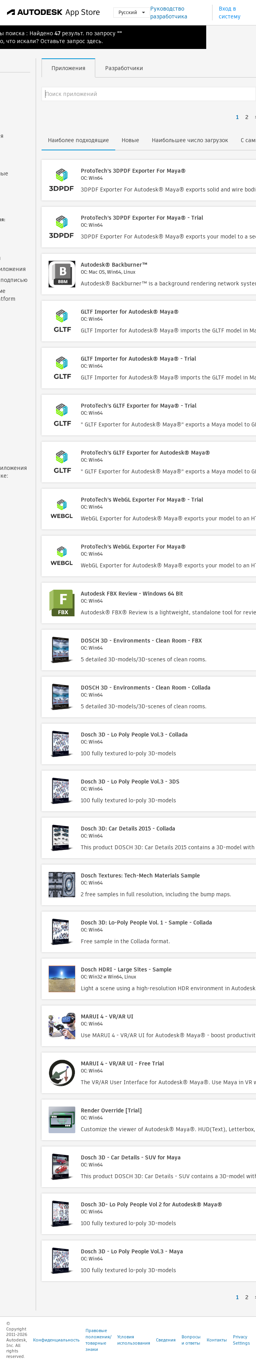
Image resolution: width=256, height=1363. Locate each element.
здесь (94, 41)
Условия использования (133, 1340)
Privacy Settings (241, 1340)
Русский (131, 12)
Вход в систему (230, 12)
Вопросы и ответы (191, 1340)
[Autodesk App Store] (53, 12)
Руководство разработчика (168, 12)
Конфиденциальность (56, 1340)
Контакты (217, 1340)
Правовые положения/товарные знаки (98, 1339)
